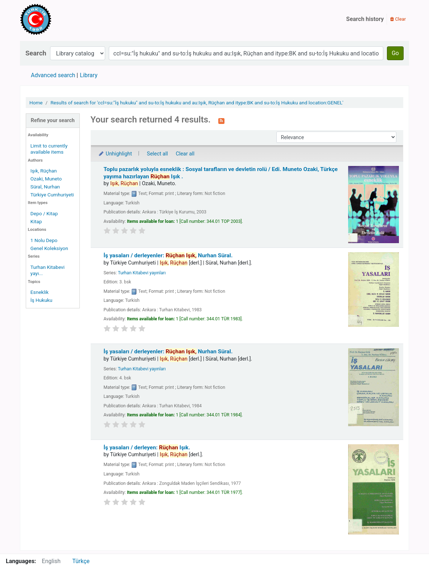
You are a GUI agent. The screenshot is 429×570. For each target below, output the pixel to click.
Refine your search (53, 120)
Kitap (36, 221)
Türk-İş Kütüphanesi (56, 19)
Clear (398, 19)
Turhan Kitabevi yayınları (142, 272)
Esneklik (39, 292)
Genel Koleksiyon (49, 248)
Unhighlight (115, 154)
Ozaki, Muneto (46, 179)
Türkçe (81, 561)
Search (35, 53)
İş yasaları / (168, 255)
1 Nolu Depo (44, 240)
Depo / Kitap (44, 213)
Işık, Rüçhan (43, 171)
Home (36, 102)
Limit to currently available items (48, 149)
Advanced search (53, 75)
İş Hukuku (41, 300)
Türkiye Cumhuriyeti (52, 194)
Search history (365, 19)
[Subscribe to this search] (221, 120)
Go (395, 53)
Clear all (185, 154)
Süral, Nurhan (45, 187)
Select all (157, 154)
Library (88, 75)
